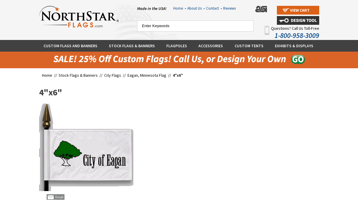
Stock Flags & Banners (132, 45)
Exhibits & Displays (294, 45)
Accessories (210, 45)
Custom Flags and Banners (70, 45)
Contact (214, 8)
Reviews (229, 8)
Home (179, 8)
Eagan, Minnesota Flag (147, 75)
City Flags (112, 75)
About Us (196, 8)
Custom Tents (249, 45)
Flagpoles (176, 45)
